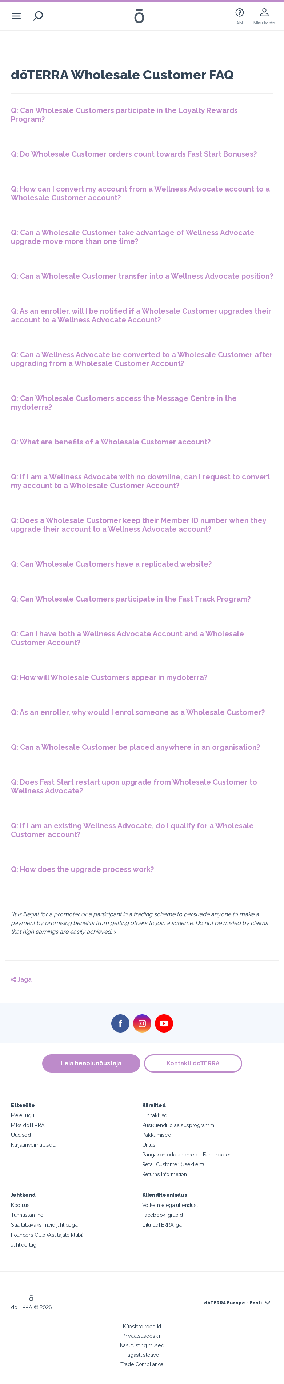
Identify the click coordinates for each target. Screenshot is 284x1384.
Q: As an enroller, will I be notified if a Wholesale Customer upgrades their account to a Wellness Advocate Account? (141, 315)
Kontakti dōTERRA (193, 1063)
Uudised (21, 1135)
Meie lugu (22, 1115)
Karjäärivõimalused (33, 1145)
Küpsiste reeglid (142, 1326)
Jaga (21, 979)
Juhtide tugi (24, 1245)
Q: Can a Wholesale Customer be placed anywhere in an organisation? (135, 747)
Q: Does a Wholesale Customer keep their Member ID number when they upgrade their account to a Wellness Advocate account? (138, 525)
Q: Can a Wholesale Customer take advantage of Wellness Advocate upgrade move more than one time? (133, 237)
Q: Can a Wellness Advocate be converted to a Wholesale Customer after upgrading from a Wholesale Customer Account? (142, 359)
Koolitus (20, 1205)
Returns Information (164, 1174)
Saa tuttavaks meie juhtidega (44, 1225)
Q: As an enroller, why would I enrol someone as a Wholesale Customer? (138, 712)
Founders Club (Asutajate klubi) (47, 1235)
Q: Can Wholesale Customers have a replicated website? (111, 564)
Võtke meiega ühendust (170, 1205)
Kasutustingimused (142, 1345)
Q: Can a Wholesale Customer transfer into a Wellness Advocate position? (142, 276)
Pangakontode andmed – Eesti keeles (187, 1154)
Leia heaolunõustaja (91, 1063)
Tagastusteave (142, 1355)
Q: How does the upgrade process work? (82, 869)
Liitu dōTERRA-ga (162, 1225)
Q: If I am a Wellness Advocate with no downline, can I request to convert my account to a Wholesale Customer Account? (140, 481)
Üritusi (149, 1145)
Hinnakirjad (155, 1115)
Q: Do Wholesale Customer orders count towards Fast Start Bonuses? (134, 154)
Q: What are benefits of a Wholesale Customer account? (111, 442)
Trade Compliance (142, 1364)
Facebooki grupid (162, 1215)
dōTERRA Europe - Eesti (233, 1302)
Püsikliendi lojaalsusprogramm (178, 1125)
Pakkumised (156, 1135)
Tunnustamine (27, 1215)
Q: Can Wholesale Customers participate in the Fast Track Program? (131, 599)
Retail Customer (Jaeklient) (173, 1164)
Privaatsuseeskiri (142, 1336)
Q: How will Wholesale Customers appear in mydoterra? (109, 677)
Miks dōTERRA (27, 1125)
